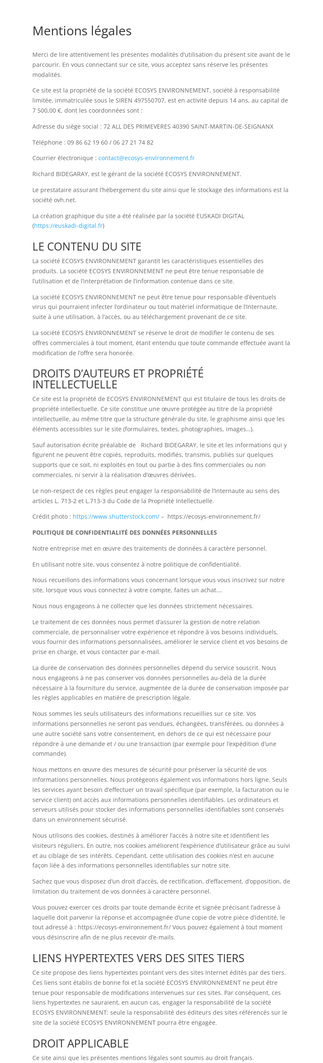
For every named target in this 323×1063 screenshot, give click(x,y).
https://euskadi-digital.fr (68, 225)
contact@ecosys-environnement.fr (146, 158)
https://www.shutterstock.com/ (116, 516)
